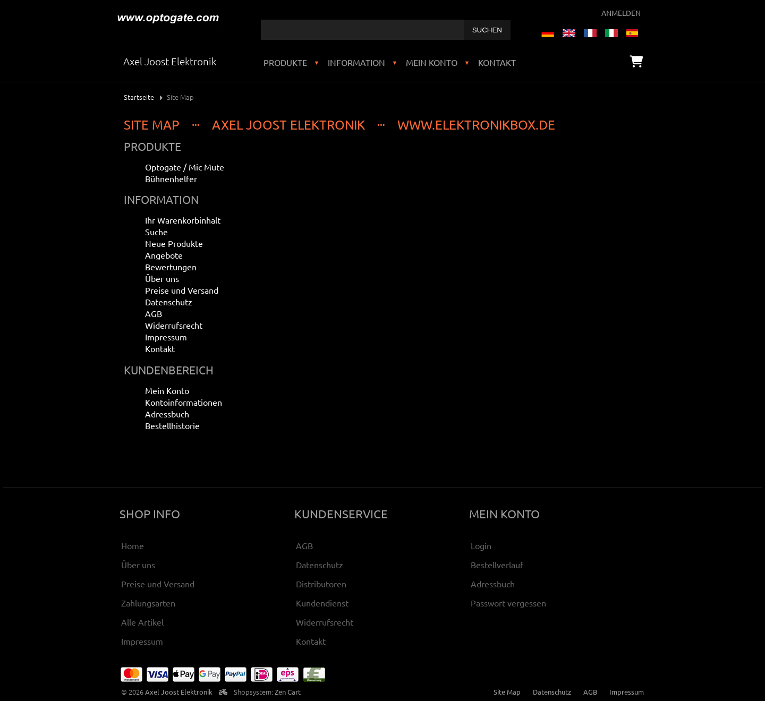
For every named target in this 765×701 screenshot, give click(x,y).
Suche (156, 231)
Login (481, 545)
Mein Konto (431, 62)
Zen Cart (288, 691)
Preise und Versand (181, 290)
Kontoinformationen (183, 402)
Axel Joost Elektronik (178, 691)
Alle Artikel (142, 622)
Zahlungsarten (148, 602)
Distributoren (321, 583)
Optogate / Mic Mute (184, 166)
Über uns (162, 278)
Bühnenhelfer (171, 178)
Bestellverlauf (497, 564)
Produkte (285, 62)
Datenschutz (168, 301)
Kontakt (497, 62)
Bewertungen (171, 266)
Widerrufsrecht (173, 325)
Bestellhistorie (172, 425)
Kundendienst (322, 602)
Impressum (166, 336)
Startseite (139, 97)
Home (132, 545)
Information (356, 62)
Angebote (164, 255)
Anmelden (621, 13)
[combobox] (362, 30)
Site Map (507, 691)
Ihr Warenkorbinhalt (182, 220)
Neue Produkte (174, 243)
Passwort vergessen (508, 602)
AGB (153, 313)
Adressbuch (167, 413)
